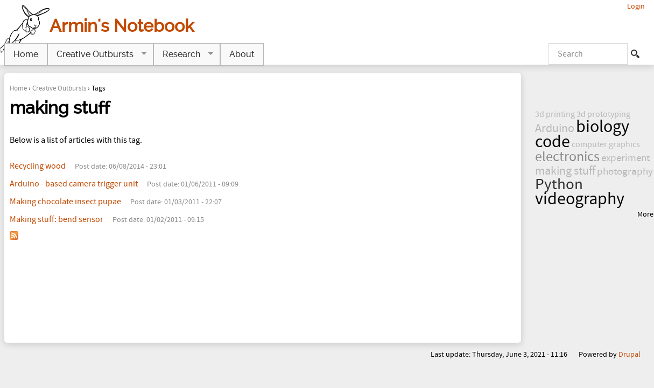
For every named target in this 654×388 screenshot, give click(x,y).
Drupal (629, 354)
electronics (567, 157)
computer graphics (606, 144)
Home (18, 88)
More (645, 214)
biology (602, 127)
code (552, 142)
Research (183, 54)
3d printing (555, 114)
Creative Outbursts (59, 88)
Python (559, 185)
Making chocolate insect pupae (65, 201)
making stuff (565, 171)
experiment (625, 158)
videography (579, 199)
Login (636, 6)
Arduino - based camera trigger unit (74, 183)
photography (625, 171)
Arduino (554, 128)
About (242, 54)
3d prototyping (603, 114)
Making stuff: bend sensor (56, 219)
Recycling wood (38, 166)
